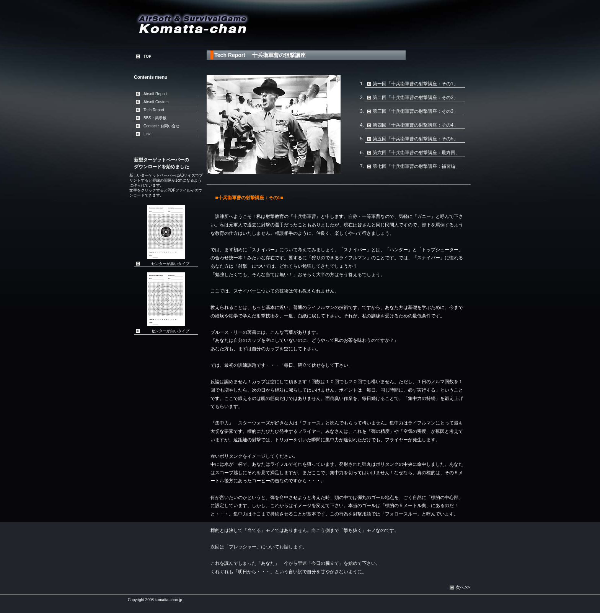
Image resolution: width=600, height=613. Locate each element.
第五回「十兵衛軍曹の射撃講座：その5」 (415, 138)
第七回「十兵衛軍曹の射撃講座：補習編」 (416, 166)
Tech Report (153, 110)
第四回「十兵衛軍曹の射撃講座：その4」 (415, 125)
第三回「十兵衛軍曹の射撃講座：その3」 (415, 111)
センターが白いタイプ (170, 331)
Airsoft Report (155, 94)
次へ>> (462, 587)
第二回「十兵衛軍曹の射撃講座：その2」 (415, 97)
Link (146, 134)
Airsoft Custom (156, 102)
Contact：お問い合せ (161, 126)
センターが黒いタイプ (170, 264)
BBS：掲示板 (154, 118)
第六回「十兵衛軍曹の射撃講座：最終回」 (416, 152)
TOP (147, 56)
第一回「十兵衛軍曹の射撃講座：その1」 (415, 83)
